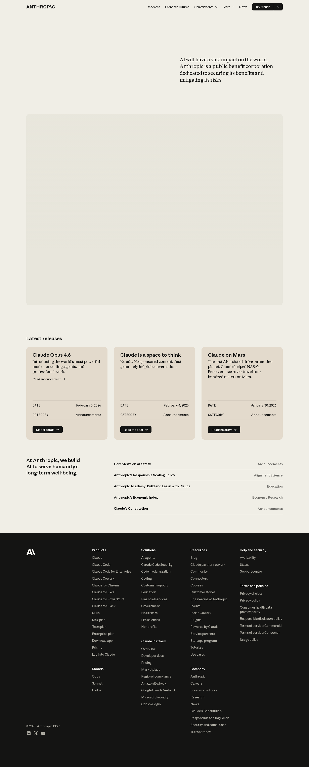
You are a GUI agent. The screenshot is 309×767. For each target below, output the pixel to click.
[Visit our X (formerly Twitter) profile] (36, 733)
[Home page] (40, 7)
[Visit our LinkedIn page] (28, 733)
